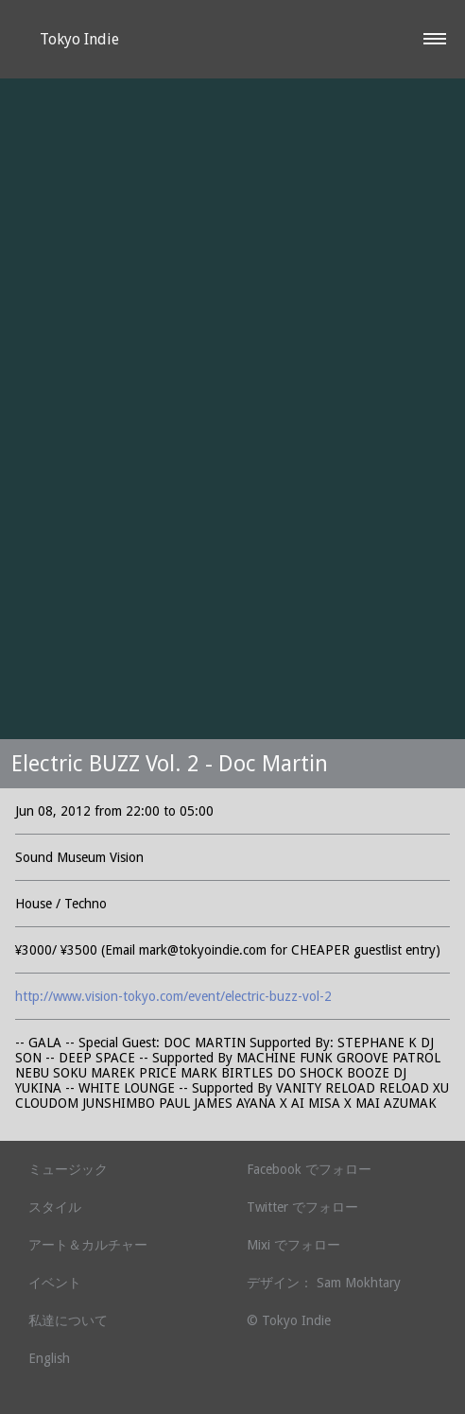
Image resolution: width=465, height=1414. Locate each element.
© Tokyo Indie (289, 1320)
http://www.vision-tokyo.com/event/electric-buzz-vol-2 (173, 996)
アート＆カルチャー (87, 1244)
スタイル (54, 1207)
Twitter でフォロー (302, 1207)
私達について (68, 1320)
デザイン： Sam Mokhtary (324, 1282)
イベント (54, 1282)
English (49, 1358)
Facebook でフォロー (309, 1169)
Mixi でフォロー (293, 1244)
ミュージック (68, 1169)
